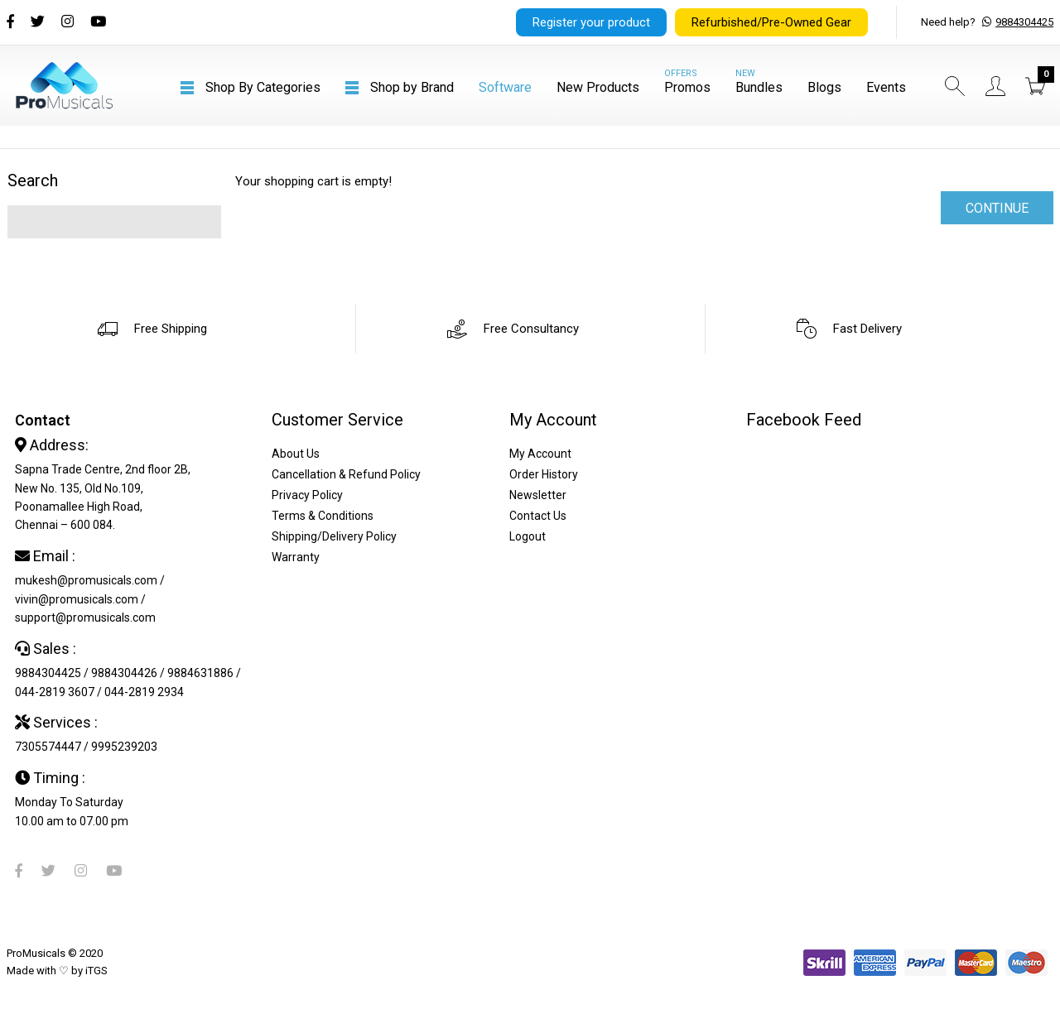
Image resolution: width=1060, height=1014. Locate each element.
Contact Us (537, 515)
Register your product (591, 22)
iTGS (96, 970)
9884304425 (1024, 22)
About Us (296, 453)
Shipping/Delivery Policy (334, 536)
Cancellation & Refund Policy (346, 474)
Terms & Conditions (322, 515)
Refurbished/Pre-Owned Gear (771, 22)
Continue (997, 208)
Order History (543, 474)
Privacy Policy (307, 495)
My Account (540, 453)
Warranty (296, 557)
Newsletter (537, 495)
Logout (527, 536)
